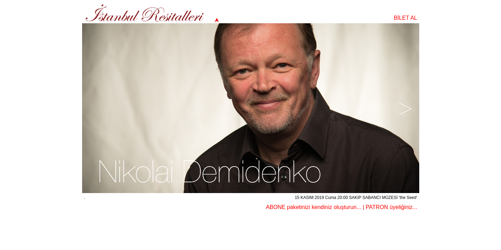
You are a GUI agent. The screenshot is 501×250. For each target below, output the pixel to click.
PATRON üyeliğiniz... (391, 207)
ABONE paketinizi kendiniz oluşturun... (313, 207)
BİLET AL (405, 18)
